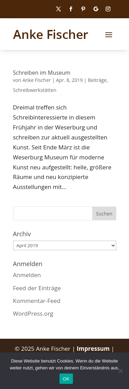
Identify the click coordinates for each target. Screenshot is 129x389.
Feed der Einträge (37, 288)
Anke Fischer (36, 80)
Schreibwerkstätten (34, 90)
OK (66, 378)
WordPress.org (33, 313)
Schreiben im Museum (42, 72)
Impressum (94, 349)
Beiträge (97, 80)
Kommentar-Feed (37, 301)
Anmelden (27, 275)
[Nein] (120, 370)
